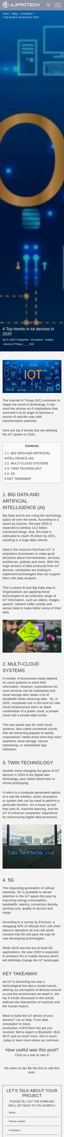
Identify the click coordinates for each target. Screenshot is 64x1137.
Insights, (49, 339)
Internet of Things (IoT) (25, 400)
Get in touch (48, 1036)
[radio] (27, 1061)
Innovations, (37, 339)
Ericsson (45, 922)
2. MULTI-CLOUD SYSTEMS (26, 463)
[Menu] (58, 5)
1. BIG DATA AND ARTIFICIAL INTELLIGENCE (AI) (27, 456)
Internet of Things (12, 344)
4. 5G (9, 473)
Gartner (21, 523)
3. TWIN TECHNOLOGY (23, 468)
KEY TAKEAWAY (17, 478)
